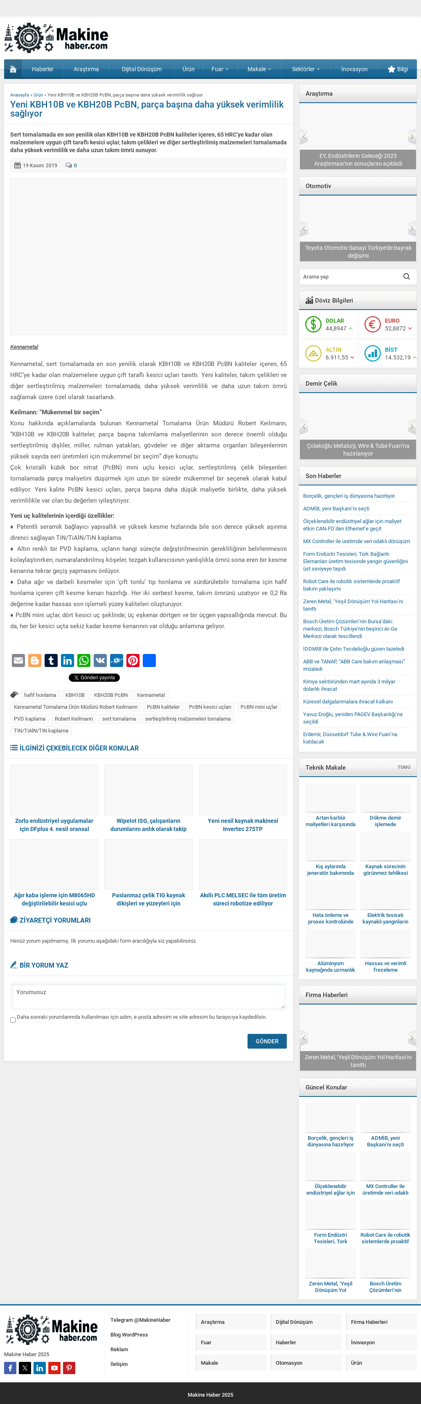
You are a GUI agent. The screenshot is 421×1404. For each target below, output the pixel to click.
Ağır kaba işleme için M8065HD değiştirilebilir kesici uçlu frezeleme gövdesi (54, 903)
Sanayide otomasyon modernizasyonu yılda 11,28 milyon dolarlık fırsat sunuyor (358, 159)
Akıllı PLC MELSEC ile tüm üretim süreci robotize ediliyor (243, 899)
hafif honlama (40, 695)
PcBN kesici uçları (210, 706)
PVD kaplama (29, 718)
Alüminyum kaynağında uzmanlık (330, 966)
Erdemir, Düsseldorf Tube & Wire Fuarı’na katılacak (358, 449)
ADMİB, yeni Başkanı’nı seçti (336, 508)
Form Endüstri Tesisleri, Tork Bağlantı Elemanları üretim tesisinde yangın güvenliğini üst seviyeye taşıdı (355, 561)
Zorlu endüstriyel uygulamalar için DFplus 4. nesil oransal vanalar (54, 829)
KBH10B (75, 695)
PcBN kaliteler (163, 706)
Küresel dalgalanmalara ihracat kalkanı (348, 701)
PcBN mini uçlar (259, 706)
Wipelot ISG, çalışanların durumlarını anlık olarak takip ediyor (148, 829)
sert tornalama (119, 718)
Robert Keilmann (74, 718)
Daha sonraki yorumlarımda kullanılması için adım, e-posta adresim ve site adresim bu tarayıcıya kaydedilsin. (142, 1016)
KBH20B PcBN (111, 695)
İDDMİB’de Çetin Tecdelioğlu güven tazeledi (353, 648)
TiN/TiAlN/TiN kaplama (41, 730)
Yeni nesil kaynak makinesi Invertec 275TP (243, 825)
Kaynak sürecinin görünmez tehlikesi (385, 869)
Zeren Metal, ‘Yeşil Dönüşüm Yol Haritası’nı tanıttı (330, 1290)
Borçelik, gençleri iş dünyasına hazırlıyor (349, 495)
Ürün (38, 95)
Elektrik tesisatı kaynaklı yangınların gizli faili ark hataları (385, 921)
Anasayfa (19, 95)
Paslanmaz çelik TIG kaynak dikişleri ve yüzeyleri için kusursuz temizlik (148, 903)
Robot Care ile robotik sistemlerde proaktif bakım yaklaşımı (385, 1241)
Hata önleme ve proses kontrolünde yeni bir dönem (330, 921)
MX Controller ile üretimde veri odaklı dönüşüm (356, 541)
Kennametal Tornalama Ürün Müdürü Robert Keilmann (75, 706)
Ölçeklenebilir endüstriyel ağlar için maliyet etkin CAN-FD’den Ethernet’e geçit (352, 524)
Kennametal (151, 695)
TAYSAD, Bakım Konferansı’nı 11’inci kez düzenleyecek (358, 251)
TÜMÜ (404, 767)
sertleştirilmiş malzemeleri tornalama (188, 718)
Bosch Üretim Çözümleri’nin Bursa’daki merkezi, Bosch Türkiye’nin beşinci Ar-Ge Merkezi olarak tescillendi (350, 629)
